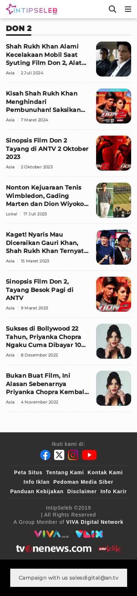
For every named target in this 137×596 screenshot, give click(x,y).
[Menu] (128, 9)
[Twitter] (59, 455)
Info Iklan (37, 482)
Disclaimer (82, 491)
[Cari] (112, 9)
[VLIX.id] (89, 534)
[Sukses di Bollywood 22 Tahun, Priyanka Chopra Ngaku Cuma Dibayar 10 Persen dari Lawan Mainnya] (68, 344)
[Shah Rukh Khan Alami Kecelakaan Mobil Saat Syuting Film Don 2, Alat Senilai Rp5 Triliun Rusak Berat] (68, 62)
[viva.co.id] (51, 534)
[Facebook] (45, 455)
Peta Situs (28, 472)
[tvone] (53, 548)
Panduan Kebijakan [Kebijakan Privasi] (37, 491)
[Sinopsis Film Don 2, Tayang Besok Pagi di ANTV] (68, 297)
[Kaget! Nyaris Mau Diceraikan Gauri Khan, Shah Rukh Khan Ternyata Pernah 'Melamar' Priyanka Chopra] (68, 250)
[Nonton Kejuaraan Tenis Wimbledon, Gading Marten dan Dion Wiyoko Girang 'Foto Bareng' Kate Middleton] (68, 203)
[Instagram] (73, 455)
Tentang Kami (65, 472)
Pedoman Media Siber (83, 482)
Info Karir (113, 491)
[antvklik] (110, 548)
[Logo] (30, 9)
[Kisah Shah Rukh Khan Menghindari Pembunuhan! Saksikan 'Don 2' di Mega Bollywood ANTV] (68, 109)
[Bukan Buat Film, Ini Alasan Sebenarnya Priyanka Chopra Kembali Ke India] (68, 391)
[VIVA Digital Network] (94, 522)
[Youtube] (89, 455)
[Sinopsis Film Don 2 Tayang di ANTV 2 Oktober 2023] (68, 156)
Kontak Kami (105, 472)
